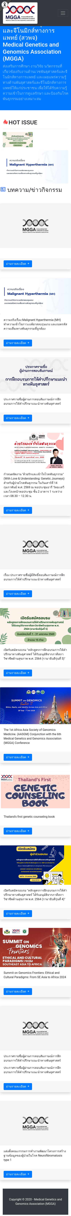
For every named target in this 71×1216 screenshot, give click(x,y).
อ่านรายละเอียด (18, 263)
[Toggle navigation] (63, 13)
